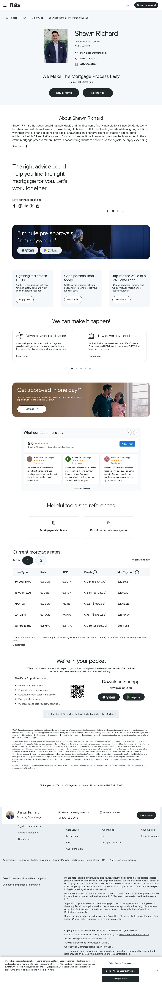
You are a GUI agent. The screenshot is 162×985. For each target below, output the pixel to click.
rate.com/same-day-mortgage (120, 759)
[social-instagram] (20, 206)
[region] (81, 971)
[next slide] (123, 211)
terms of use (37, 970)
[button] (5, 5)
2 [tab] (41, 560)
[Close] (157, 970)
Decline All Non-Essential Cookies (120, 971)
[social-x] (32, 206)
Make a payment (110, 812)
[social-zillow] (38, 206)
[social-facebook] (14, 206)
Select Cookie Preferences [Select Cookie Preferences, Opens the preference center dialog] (120, 963)
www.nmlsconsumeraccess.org (134, 934)
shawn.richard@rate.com (73, 812)
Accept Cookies (120, 978)
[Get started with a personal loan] (73, 299)
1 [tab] (27, 560)
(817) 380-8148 (68, 817)
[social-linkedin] (26, 206)
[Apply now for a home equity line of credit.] (25, 299)
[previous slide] (107, 211)
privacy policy (22, 970)
